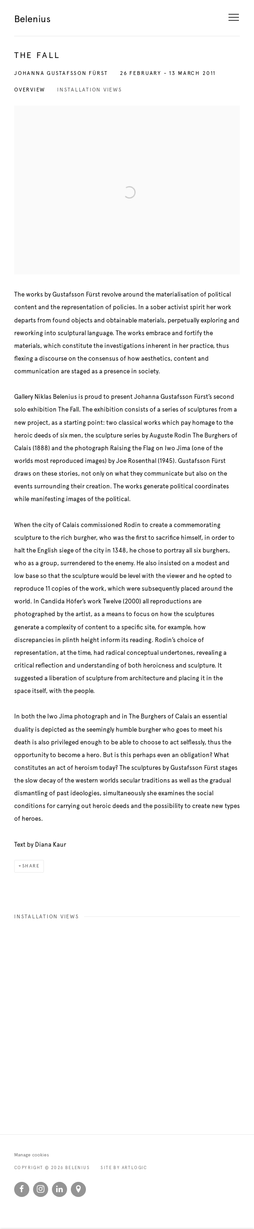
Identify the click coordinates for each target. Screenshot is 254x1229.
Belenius (32, 19)
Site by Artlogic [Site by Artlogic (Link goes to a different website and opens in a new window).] (124, 1167)
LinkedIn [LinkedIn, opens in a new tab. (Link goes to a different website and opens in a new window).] (59, 1189)
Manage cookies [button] (31, 1155)
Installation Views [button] (89, 90)
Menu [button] (233, 18)
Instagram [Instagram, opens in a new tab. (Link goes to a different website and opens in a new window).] (40, 1189)
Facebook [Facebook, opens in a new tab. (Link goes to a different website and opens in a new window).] (21, 1189)
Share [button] (31, 866)
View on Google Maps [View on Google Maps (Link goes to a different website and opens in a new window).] (78, 1189)
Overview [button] (29, 90)
